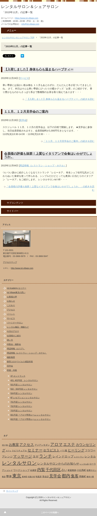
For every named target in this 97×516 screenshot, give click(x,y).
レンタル (90, 456)
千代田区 (53, 469)
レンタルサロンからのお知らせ (58, 463)
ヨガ (35, 456)
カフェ (8, 451)
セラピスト (51, 450)
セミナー (35, 450)
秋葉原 (39, 476)
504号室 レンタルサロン (21, 393)
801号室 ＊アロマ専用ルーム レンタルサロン (30, 415)
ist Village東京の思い (16, 292)
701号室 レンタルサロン (21, 402)
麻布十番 (90, 477)
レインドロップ (63, 456)
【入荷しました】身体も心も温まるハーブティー (38, 69)
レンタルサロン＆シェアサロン (30, 6)
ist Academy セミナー (16, 288)
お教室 (14, 444)
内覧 (41, 469)
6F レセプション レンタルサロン (25, 398)
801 (6, 445)
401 (3, 445)
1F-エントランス (17, 376)
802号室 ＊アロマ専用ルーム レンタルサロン (30, 419)
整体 (9, 476)
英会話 (45, 476)
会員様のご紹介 (14, 336)
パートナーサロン (15, 323)
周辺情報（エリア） (16, 348)
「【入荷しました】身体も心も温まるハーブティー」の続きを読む (59, 99)
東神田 (24, 477)
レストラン (79, 457)
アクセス (11, 310)
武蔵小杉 (31, 477)
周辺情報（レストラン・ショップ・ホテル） (43, 165)
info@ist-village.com (30, 24)
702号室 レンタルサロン (21, 406)
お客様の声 (12, 297)
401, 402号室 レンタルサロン (24, 380)
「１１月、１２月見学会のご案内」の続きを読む (68, 141)
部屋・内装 (12, 370)
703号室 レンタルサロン (21, 410)
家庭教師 (72, 470)
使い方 (10, 340)
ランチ (45, 456)
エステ (69, 444)
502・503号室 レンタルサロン (23, 389)
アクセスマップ (10, 262)
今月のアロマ (13, 331)
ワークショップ (21, 470)
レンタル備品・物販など (18, 327)
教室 (4, 477)
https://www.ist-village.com (26, 18)
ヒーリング (76, 450)
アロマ (56, 444)
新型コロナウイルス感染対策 (20, 361)
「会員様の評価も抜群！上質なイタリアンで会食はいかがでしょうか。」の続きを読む (50, 188)
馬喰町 (82, 476)
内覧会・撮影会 (14, 344)
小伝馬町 (81, 470)
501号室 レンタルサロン (21, 385)
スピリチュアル (19, 450)
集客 (75, 476)
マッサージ (22, 456)
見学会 (23, 120)
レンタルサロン (19, 463)
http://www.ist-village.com (22, 268)
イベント (11, 314)
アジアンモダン (42, 445)
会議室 (33, 470)
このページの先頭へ (50, 512)
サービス (24, 78)
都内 (66, 475)
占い (64, 470)
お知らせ (11, 301)
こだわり (11, 305)
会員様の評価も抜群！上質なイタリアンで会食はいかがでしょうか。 (48, 155)
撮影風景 (11, 357)
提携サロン (92, 470)
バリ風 (63, 450)
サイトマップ (12, 491)
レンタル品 (84, 464)
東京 (16, 475)
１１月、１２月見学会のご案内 (26, 111)
